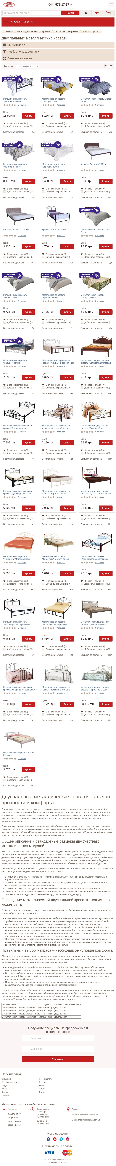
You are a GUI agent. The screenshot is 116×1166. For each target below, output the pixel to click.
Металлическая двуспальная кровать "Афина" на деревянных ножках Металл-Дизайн (58, 363)
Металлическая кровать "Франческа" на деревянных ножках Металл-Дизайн (94, 559)
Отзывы (5, 1092)
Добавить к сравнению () (19, 126)
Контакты (5, 1095)
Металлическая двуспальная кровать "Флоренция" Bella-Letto (19, 688)
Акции (41, 1086)
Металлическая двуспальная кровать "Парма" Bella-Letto (95, 688)
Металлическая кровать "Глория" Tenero (15, 296)
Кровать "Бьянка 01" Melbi (16, 229)
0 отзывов (22, 105)
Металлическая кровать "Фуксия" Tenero (53, 296)
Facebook (48, 1139)
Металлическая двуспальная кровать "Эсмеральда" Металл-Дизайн (96, 363)
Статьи (42, 1092)
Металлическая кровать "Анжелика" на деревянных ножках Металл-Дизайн (55, 624)
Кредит (4, 1086)
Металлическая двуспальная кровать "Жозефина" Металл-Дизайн (56, 428)
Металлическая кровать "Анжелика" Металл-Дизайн (16, 557)
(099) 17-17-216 (14, 1125)
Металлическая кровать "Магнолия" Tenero (15, 100)
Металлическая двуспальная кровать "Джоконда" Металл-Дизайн (17, 493)
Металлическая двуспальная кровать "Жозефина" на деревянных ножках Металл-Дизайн (17, 429)
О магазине (6, 1079)
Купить (28, 116)
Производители (45, 1079)
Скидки (42, 1089)
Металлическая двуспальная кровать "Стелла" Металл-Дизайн (95, 624)
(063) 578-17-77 (14, 1118)
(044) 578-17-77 (14, 1114)
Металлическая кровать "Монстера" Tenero (15, 165)
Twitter (61, 1139)
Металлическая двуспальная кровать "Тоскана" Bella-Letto (56, 688)
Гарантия (43, 1082)
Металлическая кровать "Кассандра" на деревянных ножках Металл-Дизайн (17, 624)
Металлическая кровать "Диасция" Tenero (53, 100)
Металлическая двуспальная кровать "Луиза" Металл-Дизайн (96, 492)
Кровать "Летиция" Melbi (54, 229)
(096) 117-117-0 (14, 1121)
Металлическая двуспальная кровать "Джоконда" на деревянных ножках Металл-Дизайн (95, 429)
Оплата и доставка (9, 1082)
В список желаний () (17, 123)
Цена (5, 112)
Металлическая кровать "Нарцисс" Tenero (15, 361)
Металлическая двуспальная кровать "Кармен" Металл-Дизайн (56, 493)
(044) (58, 4)
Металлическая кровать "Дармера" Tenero (53, 165)
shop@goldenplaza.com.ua (89, 1120)
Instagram (67, 1139)
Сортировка (8, 66)
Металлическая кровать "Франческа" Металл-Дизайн (56, 557)
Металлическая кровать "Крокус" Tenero (92, 296)
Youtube (54, 1139)
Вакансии (6, 1089)
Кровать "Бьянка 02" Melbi (93, 164)
